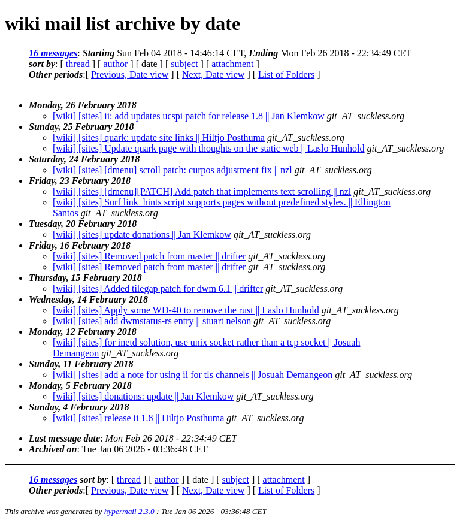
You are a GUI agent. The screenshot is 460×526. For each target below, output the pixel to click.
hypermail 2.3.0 (129, 511)
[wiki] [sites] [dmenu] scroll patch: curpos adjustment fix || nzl (172, 170)
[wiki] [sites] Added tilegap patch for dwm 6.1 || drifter (158, 288)
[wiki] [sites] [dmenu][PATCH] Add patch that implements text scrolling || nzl (202, 191)
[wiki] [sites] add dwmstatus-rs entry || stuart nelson (152, 321)
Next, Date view (213, 74)
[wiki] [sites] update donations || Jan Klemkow (142, 234)
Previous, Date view (129, 74)
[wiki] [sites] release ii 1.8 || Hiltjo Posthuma (138, 418)
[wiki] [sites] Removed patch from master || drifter (149, 256)
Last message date (64, 438)
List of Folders (286, 74)
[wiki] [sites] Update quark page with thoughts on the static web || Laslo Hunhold (209, 148)
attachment (232, 64)
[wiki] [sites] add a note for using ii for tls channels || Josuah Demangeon (192, 375)
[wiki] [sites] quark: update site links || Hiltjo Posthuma (159, 137)
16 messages (53, 53)
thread (78, 64)
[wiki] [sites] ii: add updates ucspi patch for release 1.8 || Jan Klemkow (189, 116)
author (115, 64)
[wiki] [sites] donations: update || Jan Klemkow (143, 396)
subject (184, 64)
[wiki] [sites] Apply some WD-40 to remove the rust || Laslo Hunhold (186, 310)
